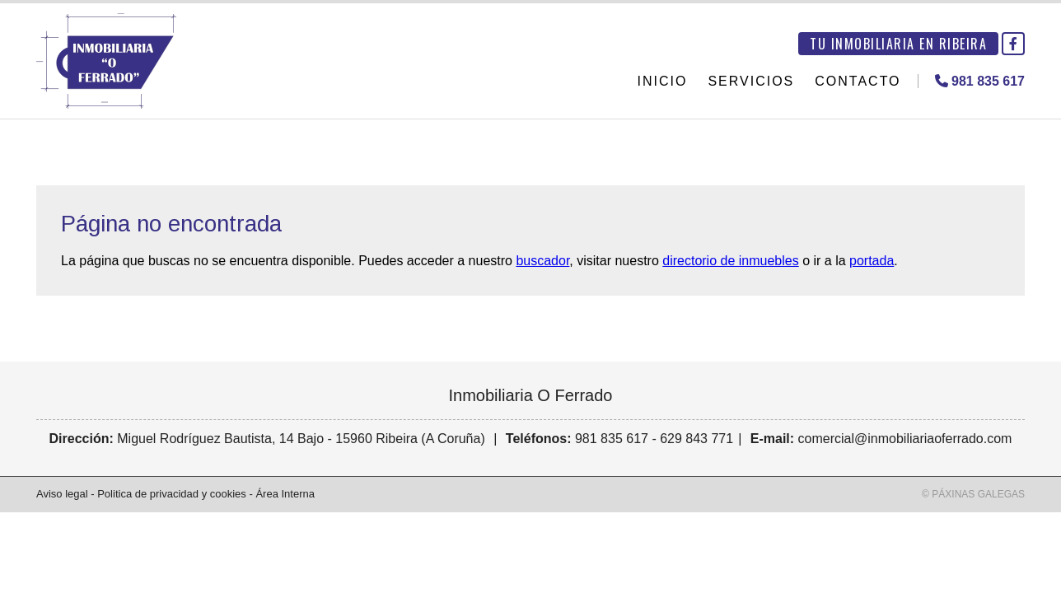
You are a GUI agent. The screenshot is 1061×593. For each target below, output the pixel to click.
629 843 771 (696, 439)
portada (871, 261)
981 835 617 (611, 439)
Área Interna (285, 494)
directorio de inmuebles (730, 261)
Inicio (663, 81)
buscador (542, 261)
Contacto (857, 81)
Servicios (751, 81)
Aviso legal (62, 494)
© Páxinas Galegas (973, 494)
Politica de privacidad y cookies (171, 494)
